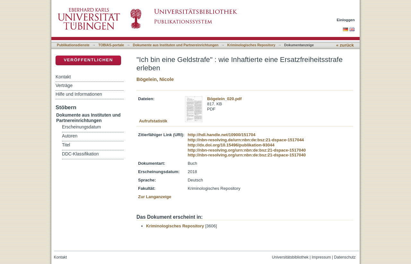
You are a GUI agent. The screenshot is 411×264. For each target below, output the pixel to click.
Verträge (64, 85)
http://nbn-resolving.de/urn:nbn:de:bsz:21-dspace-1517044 (246, 139)
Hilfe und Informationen (79, 94)
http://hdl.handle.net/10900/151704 (221, 134)
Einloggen (346, 20)
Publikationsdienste (73, 45)
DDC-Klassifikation (80, 154)
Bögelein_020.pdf (224, 98)
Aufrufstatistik (153, 121)
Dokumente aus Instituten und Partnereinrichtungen (176, 45)
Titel (66, 145)
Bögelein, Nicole (155, 79)
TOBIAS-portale (111, 45)
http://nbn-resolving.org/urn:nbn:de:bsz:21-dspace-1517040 (247, 150)
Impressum (321, 257)
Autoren (69, 136)
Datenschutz (344, 257)
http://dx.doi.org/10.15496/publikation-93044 (231, 145)
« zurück (345, 45)
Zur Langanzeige (154, 196)
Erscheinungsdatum (81, 127)
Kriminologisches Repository (251, 45)
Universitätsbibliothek (290, 257)
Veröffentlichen (88, 59)
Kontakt (63, 76)
